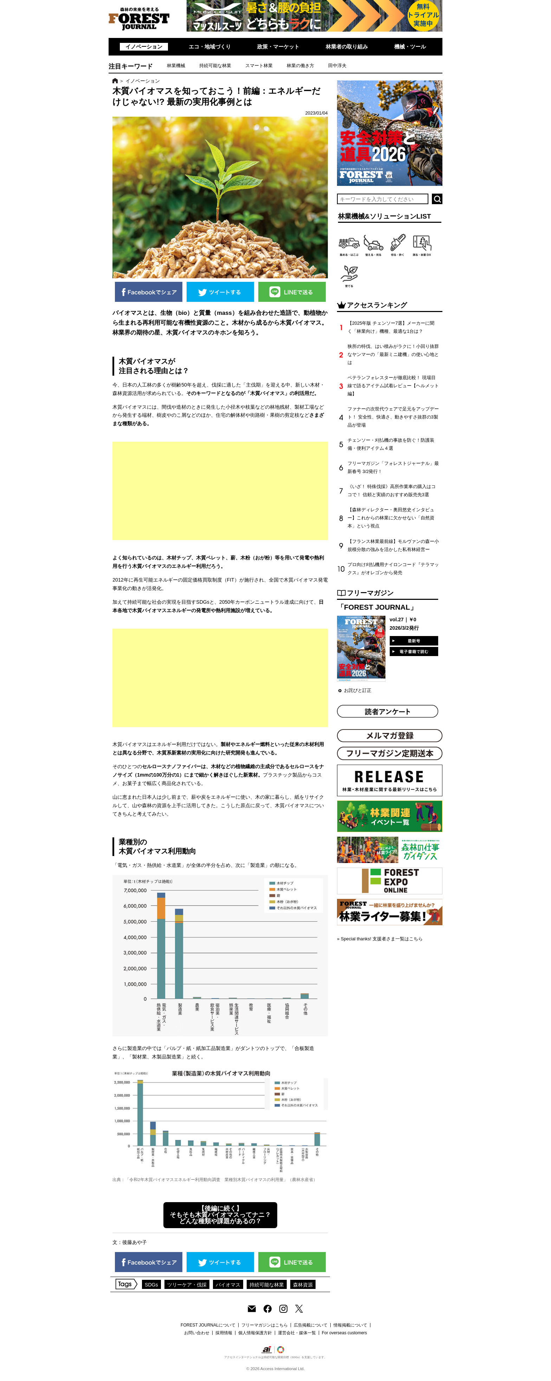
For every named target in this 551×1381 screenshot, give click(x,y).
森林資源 (303, 1285)
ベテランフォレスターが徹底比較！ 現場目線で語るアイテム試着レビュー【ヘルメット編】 (393, 385)
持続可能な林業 (215, 65)
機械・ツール (410, 47)
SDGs (151, 1285)
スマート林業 (259, 65)
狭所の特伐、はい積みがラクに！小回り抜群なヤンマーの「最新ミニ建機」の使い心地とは (393, 354)
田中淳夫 (337, 65)
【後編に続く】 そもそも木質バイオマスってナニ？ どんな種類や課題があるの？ (220, 1215)
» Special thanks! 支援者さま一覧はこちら (380, 938)
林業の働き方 (300, 65)
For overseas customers (344, 1332)
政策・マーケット (278, 47)
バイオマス (228, 1285)
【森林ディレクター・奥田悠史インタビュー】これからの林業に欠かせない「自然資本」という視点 (391, 518)
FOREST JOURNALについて (208, 1325)
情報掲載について (350, 1325)
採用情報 (223, 1332)
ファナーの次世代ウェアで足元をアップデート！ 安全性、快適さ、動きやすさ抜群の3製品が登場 (393, 417)
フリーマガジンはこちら (264, 1325)
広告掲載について (311, 1325)
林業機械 (176, 65)
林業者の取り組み (347, 47)
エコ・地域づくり (210, 47)
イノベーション (143, 47)
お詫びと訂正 (357, 690)
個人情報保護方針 (255, 1332)
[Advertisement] (220, 491)
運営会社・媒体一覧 (297, 1332)
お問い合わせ (196, 1332)
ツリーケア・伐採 (187, 1285)
